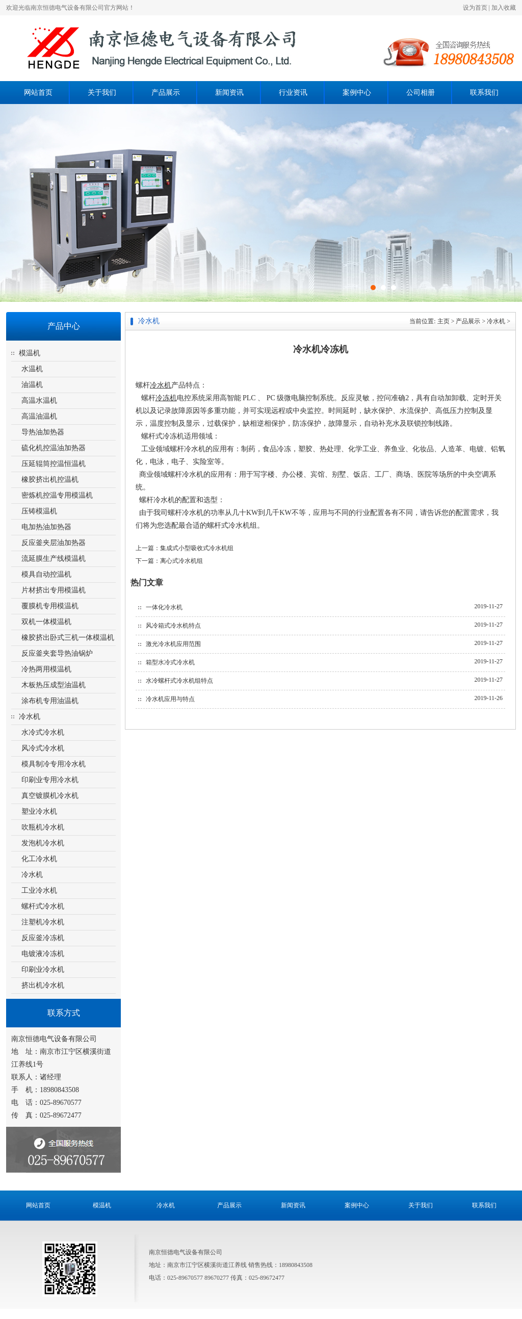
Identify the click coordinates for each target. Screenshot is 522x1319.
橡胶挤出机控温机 (50, 479)
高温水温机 (39, 400)
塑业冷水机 (39, 811)
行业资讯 (293, 92)
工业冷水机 (39, 890)
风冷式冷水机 (42, 748)
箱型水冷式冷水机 (170, 662)
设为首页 (475, 7)
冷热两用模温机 (46, 669)
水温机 (32, 369)
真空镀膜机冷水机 (50, 795)
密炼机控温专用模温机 (57, 495)
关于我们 (102, 92)
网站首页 (38, 92)
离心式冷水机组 (181, 560)
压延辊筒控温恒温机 (53, 464)
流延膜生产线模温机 (53, 558)
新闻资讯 (229, 92)
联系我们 (484, 92)
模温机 (29, 353)
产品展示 (165, 92)
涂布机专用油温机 (50, 701)
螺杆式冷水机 (42, 906)
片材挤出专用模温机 (53, 590)
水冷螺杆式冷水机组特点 (179, 680)
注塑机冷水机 (42, 922)
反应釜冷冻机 (42, 938)
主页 (443, 321)
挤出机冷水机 (42, 985)
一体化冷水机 (164, 607)
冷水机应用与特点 (170, 699)
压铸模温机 (39, 511)
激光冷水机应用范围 (173, 644)
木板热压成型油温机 (53, 685)
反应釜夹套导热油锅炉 (57, 653)
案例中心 (357, 92)
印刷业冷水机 (42, 969)
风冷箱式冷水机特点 (173, 625)
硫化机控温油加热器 (53, 448)
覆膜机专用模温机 (50, 606)
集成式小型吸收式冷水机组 (196, 548)
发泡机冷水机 (42, 843)
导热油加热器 (42, 432)
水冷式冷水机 (42, 732)
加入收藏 (503, 7)
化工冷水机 (39, 859)
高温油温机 (39, 416)
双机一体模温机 (46, 622)
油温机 (32, 385)
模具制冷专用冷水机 (53, 764)
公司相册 (420, 92)
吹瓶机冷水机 (42, 827)
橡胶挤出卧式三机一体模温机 (67, 637)
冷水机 (29, 716)
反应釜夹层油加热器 (53, 543)
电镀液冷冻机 (42, 954)
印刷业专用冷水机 (50, 780)
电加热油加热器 (46, 527)
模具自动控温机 (46, 574)
